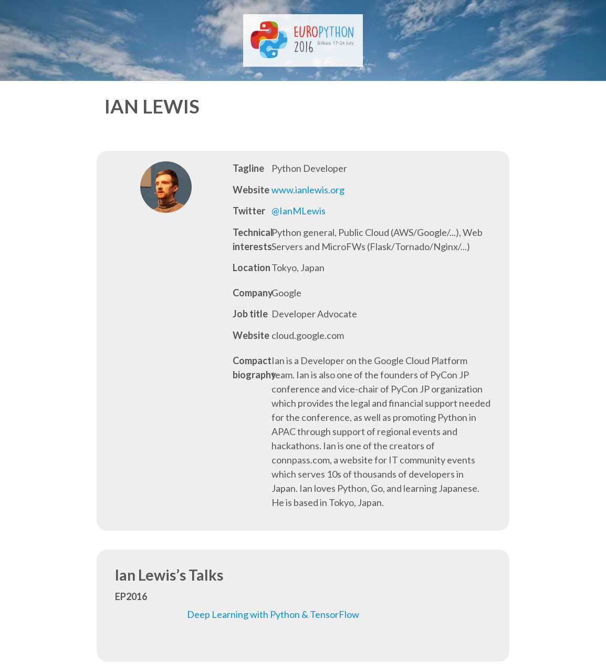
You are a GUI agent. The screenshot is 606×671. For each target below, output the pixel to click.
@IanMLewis (298, 210)
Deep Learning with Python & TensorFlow (273, 614)
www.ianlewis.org (307, 189)
